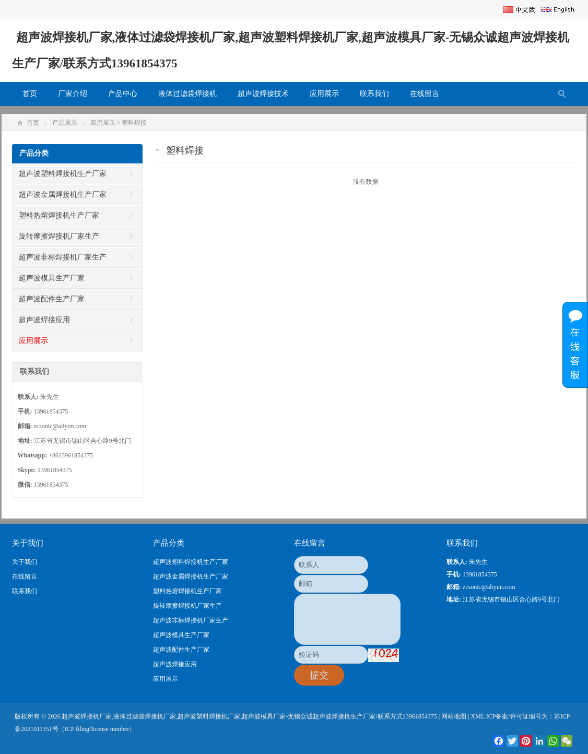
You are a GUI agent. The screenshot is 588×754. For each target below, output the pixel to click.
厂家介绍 (72, 94)
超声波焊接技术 (263, 94)
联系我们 (374, 94)
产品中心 (122, 94)
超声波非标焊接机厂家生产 (63, 257)
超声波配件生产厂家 (52, 299)
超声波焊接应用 (44, 320)
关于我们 (24, 562)
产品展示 (64, 122)
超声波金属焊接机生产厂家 (63, 194)
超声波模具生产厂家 (52, 278)
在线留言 (424, 94)
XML (478, 716)
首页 (29, 94)
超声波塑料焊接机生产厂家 (63, 174)
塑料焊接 (134, 122)
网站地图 (453, 716)
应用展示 (324, 94)
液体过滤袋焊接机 (187, 94)
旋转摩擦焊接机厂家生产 (59, 236)
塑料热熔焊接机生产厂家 (59, 215)
